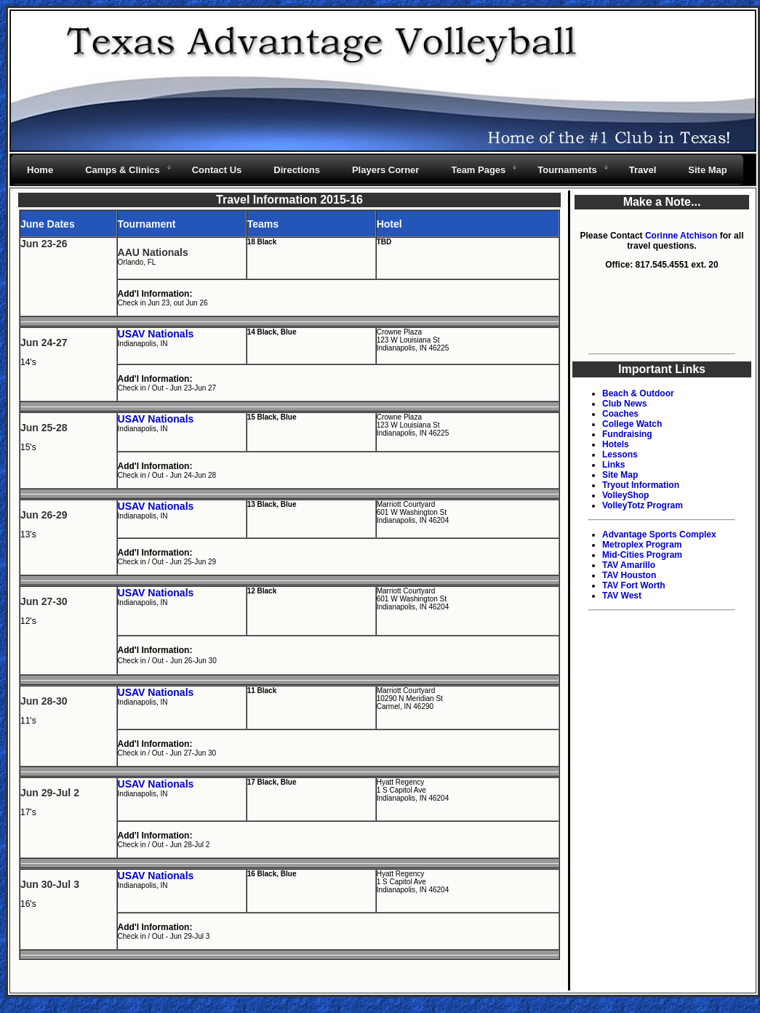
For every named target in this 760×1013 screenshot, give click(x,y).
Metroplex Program (641, 545)
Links (613, 465)
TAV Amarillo (628, 565)
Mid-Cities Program (642, 555)
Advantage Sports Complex (659, 534)
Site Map (620, 475)
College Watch (632, 424)
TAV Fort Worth (633, 585)
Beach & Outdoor (638, 393)
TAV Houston (629, 575)
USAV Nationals (156, 334)
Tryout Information (640, 485)
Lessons (620, 454)
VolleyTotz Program (642, 505)
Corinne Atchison (681, 236)
